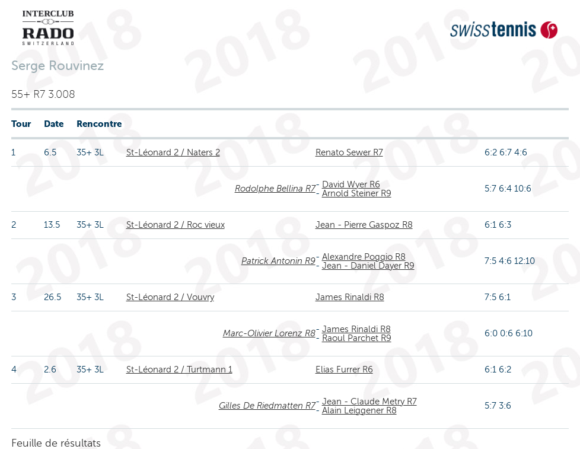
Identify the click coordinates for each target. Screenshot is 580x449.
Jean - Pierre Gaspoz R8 (364, 225)
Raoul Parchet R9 (356, 338)
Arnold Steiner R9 (356, 193)
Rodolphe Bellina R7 (275, 188)
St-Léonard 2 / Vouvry (170, 297)
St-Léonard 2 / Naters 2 (173, 152)
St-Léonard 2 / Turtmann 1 (179, 369)
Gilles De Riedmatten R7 (267, 405)
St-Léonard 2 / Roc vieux (175, 225)
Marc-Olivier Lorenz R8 (269, 333)
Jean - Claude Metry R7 (369, 401)
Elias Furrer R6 (344, 369)
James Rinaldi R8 (350, 297)
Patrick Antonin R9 (278, 261)
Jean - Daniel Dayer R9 (368, 265)
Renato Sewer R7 (349, 152)
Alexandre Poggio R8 (364, 257)
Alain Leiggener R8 (359, 410)
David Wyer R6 (351, 184)
